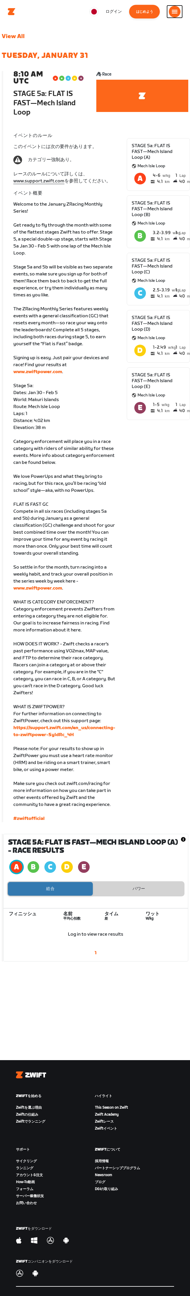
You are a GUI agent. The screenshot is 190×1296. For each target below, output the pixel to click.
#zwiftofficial (29, 818)
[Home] (12, 12)
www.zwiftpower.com (37, 372)
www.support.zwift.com (38, 181)
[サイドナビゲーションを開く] (174, 12)
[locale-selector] (94, 11)
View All (13, 36)
